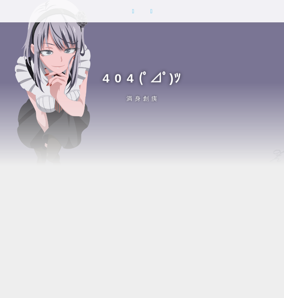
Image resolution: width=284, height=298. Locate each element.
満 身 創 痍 (142, 98)
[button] (133, 11)
